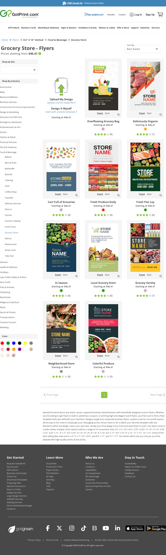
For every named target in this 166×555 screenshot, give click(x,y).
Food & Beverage (8, 152)
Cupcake (9, 197)
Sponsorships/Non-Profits (98, 486)
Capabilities (90, 469)
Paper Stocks (52, 469)
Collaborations (132, 469)
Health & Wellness (8, 267)
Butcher (8, 174)
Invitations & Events (87, 28)
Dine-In (8, 209)
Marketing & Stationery (48, 28)
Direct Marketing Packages (19, 505)
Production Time (54, 466)
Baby (2, 92)
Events (3, 132)
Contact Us (130, 476)
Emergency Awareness (11, 122)
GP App (49, 476)
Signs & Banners (69, 28)
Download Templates (17, 479)
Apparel (134, 28)
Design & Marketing (9, 112)
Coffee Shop (11, 191)
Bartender (10, 168)
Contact (122, 14)
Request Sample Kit (16, 463)
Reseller (111, 14)
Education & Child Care (11, 117)
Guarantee (51, 463)
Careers (89, 489)
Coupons (11, 508)
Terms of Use (52, 540)
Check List (12, 476)
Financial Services (8, 142)
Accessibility (130, 463)
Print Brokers (52, 473)
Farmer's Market (13, 220)
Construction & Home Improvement (17, 107)
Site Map (50, 479)
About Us (89, 463)
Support (50, 489)
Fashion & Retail (7, 137)
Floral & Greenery (8, 147)
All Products (13, 28)
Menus (8, 238)
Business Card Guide (16, 473)
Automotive (6, 87)
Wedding (4, 327)
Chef (7, 186)
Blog (48, 482)
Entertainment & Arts (10, 127)
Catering (9, 180)
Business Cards (28, 28)
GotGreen (90, 479)
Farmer (8, 215)
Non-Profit (5, 282)
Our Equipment (92, 473)
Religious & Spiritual (9, 302)
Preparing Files (14, 482)
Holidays (4, 272)
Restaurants (11, 244)
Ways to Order (14, 489)
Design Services (14, 492)
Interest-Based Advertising (76, 540)
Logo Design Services (17, 495)
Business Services (8, 102)
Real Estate (5, 297)
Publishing (5, 292)
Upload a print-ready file (61, 102)
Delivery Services (13, 203)
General (3, 262)
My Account (12, 466)
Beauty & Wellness (9, 97)
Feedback (129, 473)
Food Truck (10, 226)
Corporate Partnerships (96, 482)
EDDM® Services (15, 499)
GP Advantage (92, 476)
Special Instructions (16, 486)
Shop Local (10, 250)
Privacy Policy (34, 540)
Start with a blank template (61, 111)
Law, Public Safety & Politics (13, 277)
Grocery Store (11, 232)
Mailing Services (14, 502)
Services (156, 28)
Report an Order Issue (135, 466)
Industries (145, 28)
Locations (90, 466)
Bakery (8, 156)
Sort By (130, 45)
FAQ (48, 486)
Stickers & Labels (107, 28)
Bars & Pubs (10, 162)
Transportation (7, 317)
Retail (2, 307)
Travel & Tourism (8, 322)
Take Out (9, 255)
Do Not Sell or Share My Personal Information (117, 540)
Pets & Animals (7, 287)
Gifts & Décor (123, 28)
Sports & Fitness (8, 312)
